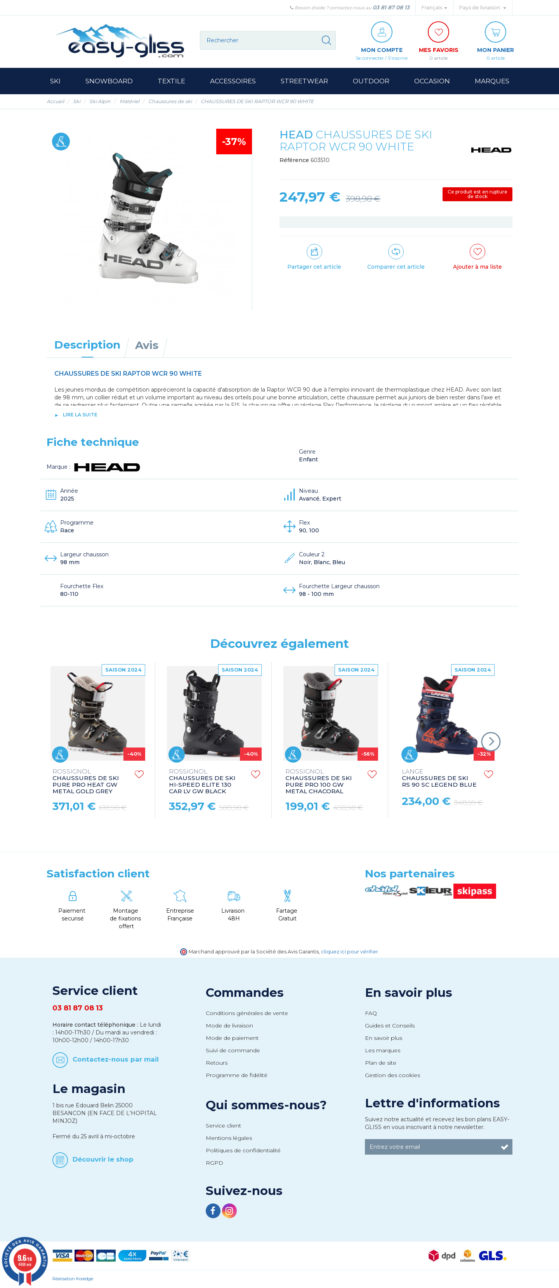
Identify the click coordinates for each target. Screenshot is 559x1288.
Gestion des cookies (392, 1075)
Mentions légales (229, 1137)
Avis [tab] (146, 345)
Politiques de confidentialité (243, 1150)
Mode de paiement (232, 1037)
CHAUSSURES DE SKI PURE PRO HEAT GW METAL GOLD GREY (85, 781)
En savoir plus (408, 992)
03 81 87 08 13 (391, 7)
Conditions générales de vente (247, 1013)
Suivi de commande (233, 1050)
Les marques (382, 1050)
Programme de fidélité (236, 1075)
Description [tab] (87, 344)
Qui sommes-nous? (266, 1105)
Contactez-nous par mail (116, 1059)
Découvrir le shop (103, 1159)
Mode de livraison (229, 1025)
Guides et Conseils (390, 1025)
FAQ (371, 1013)
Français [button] (434, 7)
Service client (223, 1125)
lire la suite (80, 415)
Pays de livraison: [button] (482, 7)
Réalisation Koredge (72, 1278)
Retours (216, 1062)
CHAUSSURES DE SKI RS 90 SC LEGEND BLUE (439, 778)
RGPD (214, 1162)
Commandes (245, 992)
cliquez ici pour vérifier (349, 952)
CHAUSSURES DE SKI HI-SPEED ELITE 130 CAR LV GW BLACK (202, 781)
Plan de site (380, 1062)
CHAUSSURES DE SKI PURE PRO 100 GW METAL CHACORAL (318, 781)
